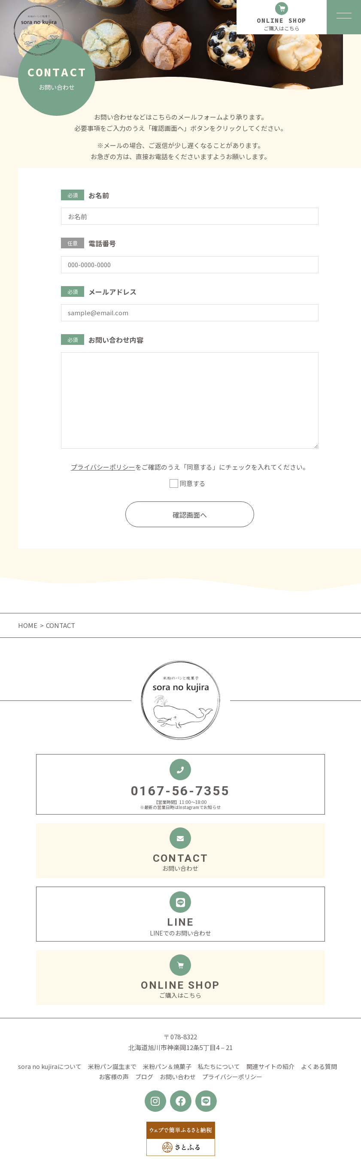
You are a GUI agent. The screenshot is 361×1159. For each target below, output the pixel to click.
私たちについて (219, 1066)
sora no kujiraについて (50, 1066)
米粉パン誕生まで (112, 1066)
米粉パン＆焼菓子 (167, 1066)
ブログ (144, 1076)
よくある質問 (319, 1066)
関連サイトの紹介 (270, 1066)
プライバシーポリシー (103, 466)
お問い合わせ (178, 1076)
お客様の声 (114, 1076)
